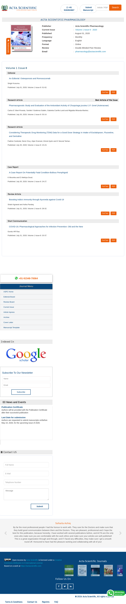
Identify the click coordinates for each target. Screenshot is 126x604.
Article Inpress (9, 312)
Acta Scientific (10, 441)
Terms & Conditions (13, 601)
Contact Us (32, 601)
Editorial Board (9, 297)
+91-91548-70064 (28, 278)
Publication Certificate (12, 409)
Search (115, 7)
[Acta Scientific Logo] (19, 8)
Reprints (45, 601)
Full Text (105, 92)
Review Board (8, 302)
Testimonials (8, 46)
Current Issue (8, 307)
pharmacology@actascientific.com (90, 51)
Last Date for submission (13, 419)
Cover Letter (8, 322)
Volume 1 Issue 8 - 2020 (86, 30)
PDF (113, 92)
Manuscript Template (11, 327)
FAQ (56, 601)
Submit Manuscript (88, 8)
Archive (6, 317)
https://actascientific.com (31, 566)
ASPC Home (8, 292)
